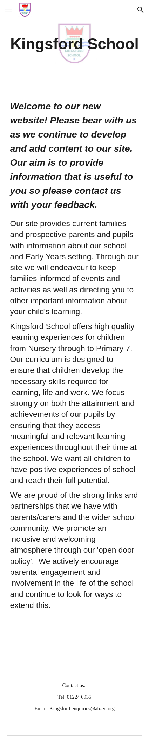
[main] (74, 44)
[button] (8, 9)
